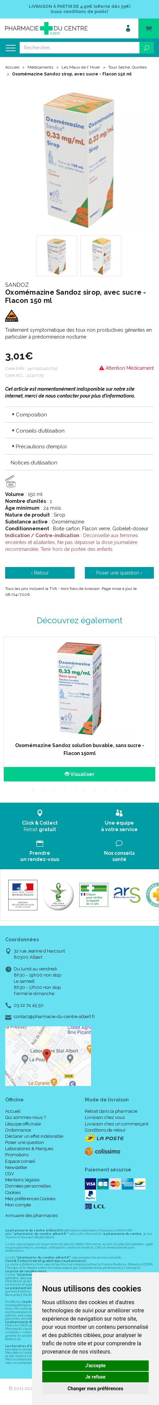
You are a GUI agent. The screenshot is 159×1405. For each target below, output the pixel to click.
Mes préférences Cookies (30, 1198)
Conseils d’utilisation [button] (38, 431)
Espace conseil (20, 1161)
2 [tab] (43, 790)
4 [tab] (64, 790)
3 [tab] (53, 790)
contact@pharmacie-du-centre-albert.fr (54, 1017)
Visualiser (79, 774)
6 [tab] (84, 790)
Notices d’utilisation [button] (34, 463)
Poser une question (24, 1142)
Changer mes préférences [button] (95, 1388)
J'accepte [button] (95, 1365)
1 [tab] (33, 790)
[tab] (79, 414)
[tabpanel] (79, 709)
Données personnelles (28, 1186)
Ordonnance (18, 1130)
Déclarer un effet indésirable (34, 1136)
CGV (9, 1173)
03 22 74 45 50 (29, 1005)
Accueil (12, 67)
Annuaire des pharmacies (31, 1215)
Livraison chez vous (105, 1117)
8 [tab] (105, 790)
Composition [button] (29, 415)
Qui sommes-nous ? (25, 1117)
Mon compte (18, 1204)
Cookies (13, 1192)
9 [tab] (115, 790)
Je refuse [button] (95, 1377)
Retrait (40, 821)
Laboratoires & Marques (29, 1148)
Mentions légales (22, 1179)
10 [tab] (126, 790)
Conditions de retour (105, 1130)
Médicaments (40, 67)
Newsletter (16, 1167)
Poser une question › (119, 573)
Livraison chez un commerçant (116, 1123)
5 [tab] (74, 790)
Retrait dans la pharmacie (111, 1111)
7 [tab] (95, 790)
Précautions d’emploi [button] (39, 447)
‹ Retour (40, 573)
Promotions (17, 1154)
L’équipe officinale (23, 1123)
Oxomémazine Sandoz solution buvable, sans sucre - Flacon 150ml (79, 749)
